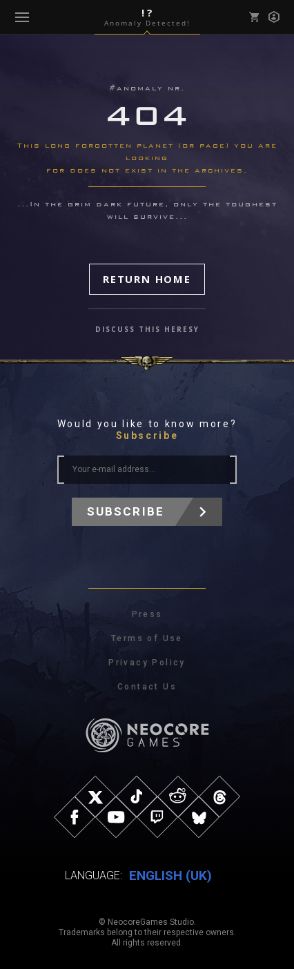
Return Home (147, 279)
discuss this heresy (147, 329)
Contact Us (147, 687)
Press (147, 614)
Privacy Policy (147, 662)
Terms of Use (147, 638)
